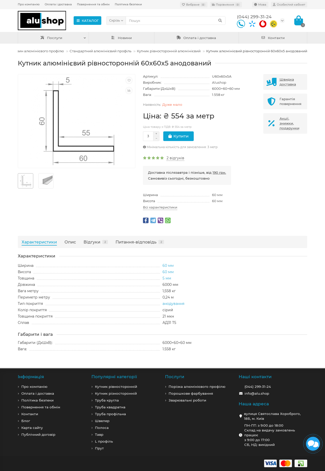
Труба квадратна (110, 407)
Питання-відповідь (140, 242)
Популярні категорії (114, 376)
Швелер (102, 421)
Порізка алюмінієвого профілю (197, 387)
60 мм (217, 195)
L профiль (104, 441)
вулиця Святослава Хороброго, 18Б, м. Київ (272, 416)
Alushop (219, 82)
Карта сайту (32, 428)
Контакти (273, 38)
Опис (70, 242)
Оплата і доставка (58, 4)
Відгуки (96, 242)
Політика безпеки (128, 4)
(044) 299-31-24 (258, 387)
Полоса (102, 428)
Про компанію (29, 4)
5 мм (166, 278)
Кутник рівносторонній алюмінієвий (169, 51)
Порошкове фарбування (191, 393)
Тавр (99, 434)
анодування (173, 303)
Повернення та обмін (93, 4)
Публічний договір (38, 434)
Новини (121, 38)
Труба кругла (107, 400)
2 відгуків (175, 158)
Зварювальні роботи (187, 400)
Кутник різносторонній (116, 393)
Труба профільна (110, 414)
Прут (99, 448)
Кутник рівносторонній (116, 387)
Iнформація (31, 376)
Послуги (51, 38)
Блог (25, 421)
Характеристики (39, 242)
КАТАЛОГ (87, 21)
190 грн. (219, 172)
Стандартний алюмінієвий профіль (100, 51)
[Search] (175, 20)
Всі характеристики (160, 207)
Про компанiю (34, 387)
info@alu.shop (257, 393)
